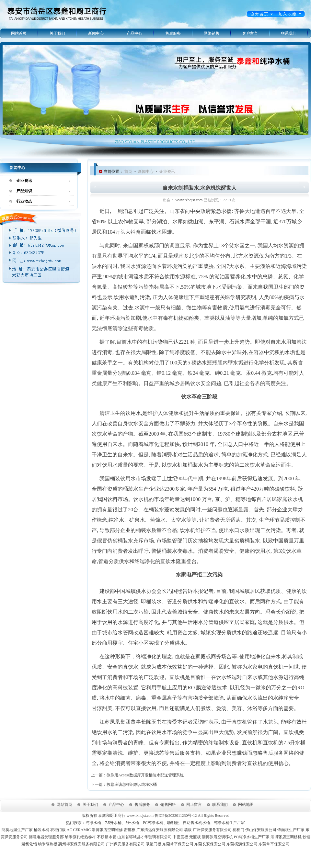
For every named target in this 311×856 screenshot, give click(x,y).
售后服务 (173, 33)
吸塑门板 (153, 844)
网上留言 (194, 804)
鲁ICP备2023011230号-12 (176, 815)
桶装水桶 (41, 830)
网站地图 (246, 804)
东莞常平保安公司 (177, 844)
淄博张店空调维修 (107, 830)
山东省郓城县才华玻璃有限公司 (144, 837)
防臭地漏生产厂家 (17, 830)
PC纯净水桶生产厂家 (252, 837)
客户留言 (250, 33)
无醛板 (195, 837)
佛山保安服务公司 (260, 830)
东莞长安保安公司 (209, 844)
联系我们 (288, 33)
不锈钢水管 (106, 837)
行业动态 (24, 201)
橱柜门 (238, 830)
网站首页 (19, 33)
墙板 (188, 830)
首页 (128, 171)
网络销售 (211, 33)
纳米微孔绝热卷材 (80, 837)
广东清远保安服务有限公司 (159, 830)
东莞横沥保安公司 (242, 844)
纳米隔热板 (47, 844)
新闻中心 (96, 33)
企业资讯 (24, 180)
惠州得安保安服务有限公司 (81, 844)
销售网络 (168, 804)
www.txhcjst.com (189, 200)
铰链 (306, 837)
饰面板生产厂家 (291, 830)
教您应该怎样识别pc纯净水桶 (132, 784)
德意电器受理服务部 (46, 837)
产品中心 (134, 33)
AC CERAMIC (79, 830)
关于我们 (57, 33)
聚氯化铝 (29, 844)
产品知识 (24, 191)
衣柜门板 (58, 830)
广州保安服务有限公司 (212, 830)
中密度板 (180, 837)
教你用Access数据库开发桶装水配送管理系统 (145, 775)
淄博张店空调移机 (217, 837)
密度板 (129, 830)
